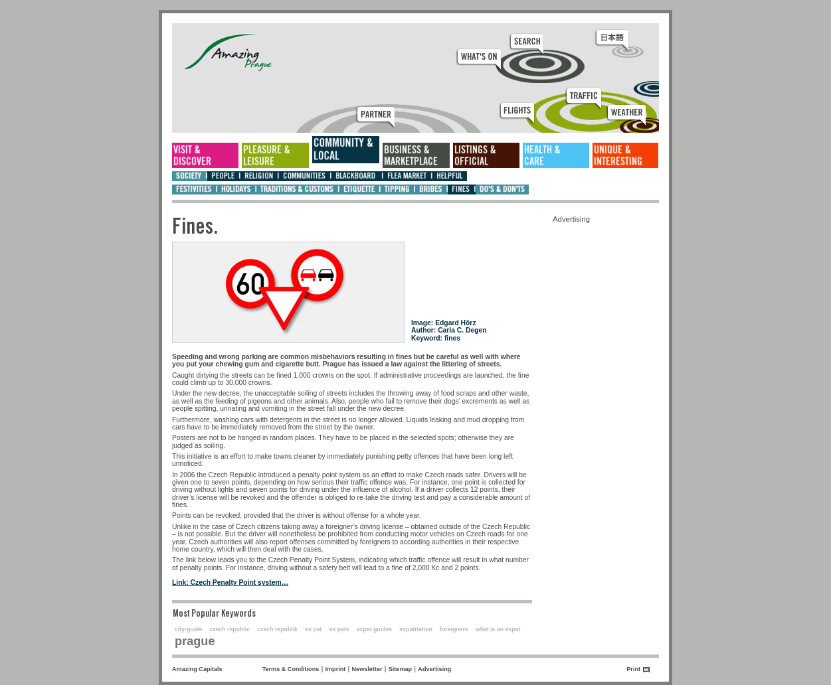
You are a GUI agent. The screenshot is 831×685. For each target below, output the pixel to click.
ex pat (313, 629)
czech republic (229, 629)
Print (633, 669)
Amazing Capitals (197, 669)
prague (195, 641)
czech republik (277, 629)
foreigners (454, 629)
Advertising (434, 669)
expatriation (415, 629)
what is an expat (498, 629)
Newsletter (367, 669)
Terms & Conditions (291, 669)
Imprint (335, 669)
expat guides (374, 629)
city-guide (188, 629)
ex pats (339, 629)
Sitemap (400, 669)
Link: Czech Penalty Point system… (230, 582)
